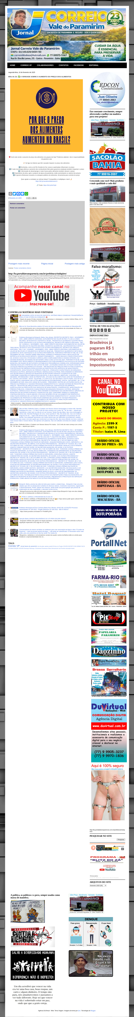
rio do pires (41, 546)
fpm (79, 1010)
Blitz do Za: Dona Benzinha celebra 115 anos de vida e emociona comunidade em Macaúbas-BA (50, 326)
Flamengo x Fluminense (35, 548)
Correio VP (14, 546)
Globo (49, 548)
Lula (59, 548)
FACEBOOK (79, 65)
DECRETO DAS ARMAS (74, 546)
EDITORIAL (94, 65)
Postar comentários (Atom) (22, 268)
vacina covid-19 (49, 546)
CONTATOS (63, 65)
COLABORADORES (45, 65)
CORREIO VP (26, 65)
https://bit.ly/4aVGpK (49, 185)
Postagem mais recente (19, 264)
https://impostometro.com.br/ (99, 339)
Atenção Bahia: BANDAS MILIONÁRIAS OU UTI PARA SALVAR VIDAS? (42, 518)
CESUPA (65, 546)
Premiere (63, 548)
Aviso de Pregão (58, 546)
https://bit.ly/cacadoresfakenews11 (47, 181)
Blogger (93, 1010)
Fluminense (45, 548)
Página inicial (47, 264)
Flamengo (26, 548)
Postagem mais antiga (75, 264)
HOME (12, 65)
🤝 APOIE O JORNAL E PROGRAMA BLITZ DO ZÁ (35, 497)
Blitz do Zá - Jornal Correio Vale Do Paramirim (107, 877)
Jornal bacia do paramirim (28, 546)
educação (68, 548)
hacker (73, 548)
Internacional (54, 548)
